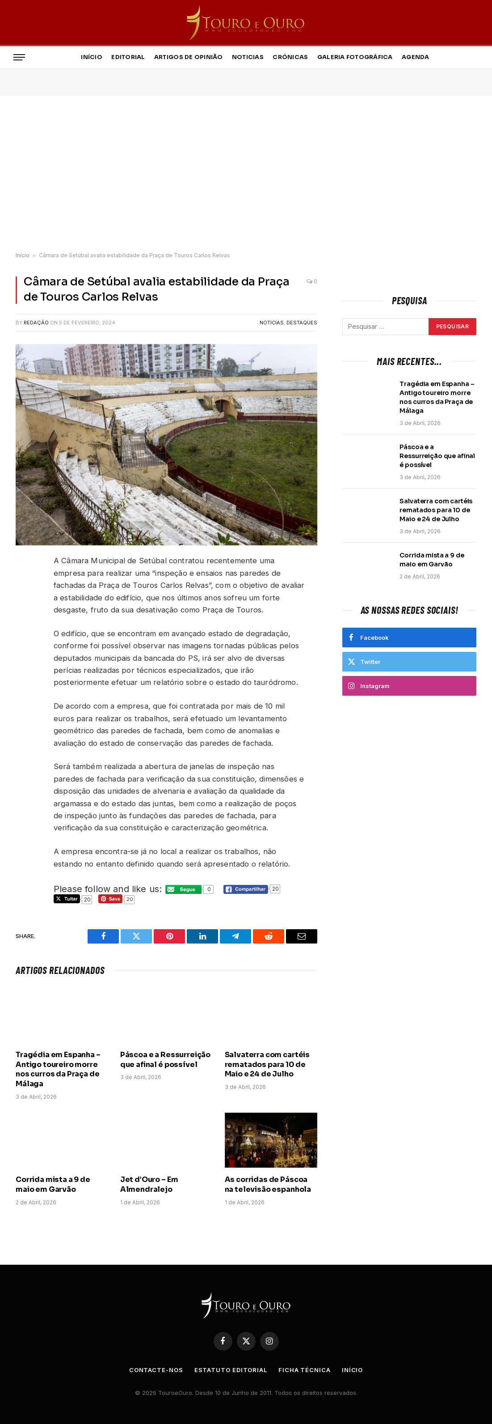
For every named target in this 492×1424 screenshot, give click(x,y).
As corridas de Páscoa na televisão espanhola (268, 1184)
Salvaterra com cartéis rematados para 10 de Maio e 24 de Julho (267, 1064)
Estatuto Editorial (230, 1369)
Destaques (301, 322)
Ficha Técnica (304, 1369)
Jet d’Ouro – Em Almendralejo (149, 1184)
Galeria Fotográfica (355, 57)
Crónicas (290, 57)
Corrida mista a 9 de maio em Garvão (53, 1184)
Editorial (128, 57)
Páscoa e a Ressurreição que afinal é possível (165, 1059)
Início (91, 57)
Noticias (248, 57)
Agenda (415, 57)
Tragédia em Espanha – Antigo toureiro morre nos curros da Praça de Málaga (58, 1069)
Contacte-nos (156, 1369)
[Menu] (19, 57)
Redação (36, 322)
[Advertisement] (246, 174)
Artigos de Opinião (188, 57)
